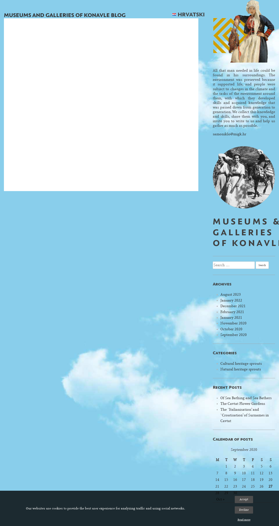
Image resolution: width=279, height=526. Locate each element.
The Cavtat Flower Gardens (242, 403)
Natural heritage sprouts (240, 369)
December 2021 (233, 306)
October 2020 (231, 329)
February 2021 (232, 312)
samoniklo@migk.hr (229, 134)
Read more (244, 519)
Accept (244, 499)
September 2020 (233, 335)
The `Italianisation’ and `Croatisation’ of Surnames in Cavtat (244, 415)
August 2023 (230, 294)
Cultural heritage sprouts (241, 363)
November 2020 (233, 323)
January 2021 (231, 317)
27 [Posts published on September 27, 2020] (270, 486)
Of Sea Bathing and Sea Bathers (246, 398)
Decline (244, 510)
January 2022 (231, 300)
